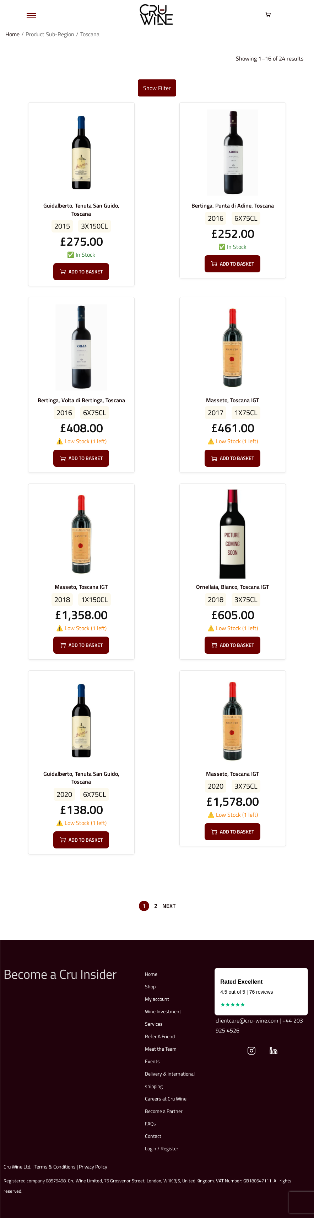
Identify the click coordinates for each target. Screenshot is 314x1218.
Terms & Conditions (55, 1166)
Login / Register (161, 1148)
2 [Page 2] (155, 905)
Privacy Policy (93, 1166)
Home (12, 34)
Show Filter (157, 88)
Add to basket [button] (81, 271)
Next (168, 905)
